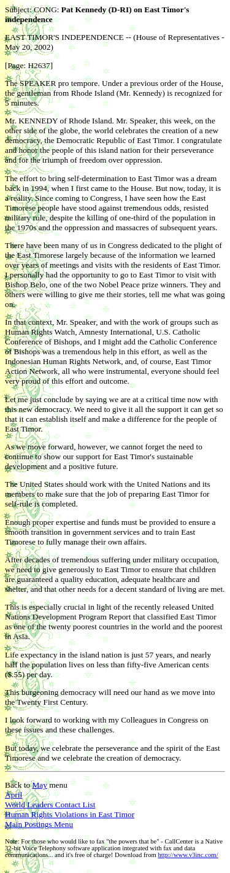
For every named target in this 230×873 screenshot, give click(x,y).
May (39, 785)
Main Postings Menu (39, 824)
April (13, 794)
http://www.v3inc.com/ (188, 855)
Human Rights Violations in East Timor (69, 814)
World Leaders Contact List (50, 804)
